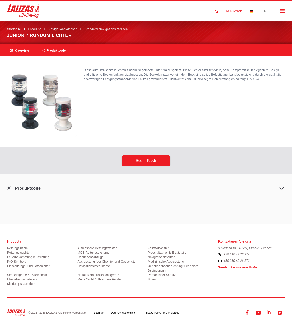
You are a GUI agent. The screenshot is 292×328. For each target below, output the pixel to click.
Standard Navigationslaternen (106, 29)
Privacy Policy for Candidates (161, 312)
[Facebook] (247, 312)
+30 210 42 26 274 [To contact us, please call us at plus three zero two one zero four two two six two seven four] (237, 254)
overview (19, 50)
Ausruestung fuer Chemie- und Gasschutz (107, 261)
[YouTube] (258, 312)
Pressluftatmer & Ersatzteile (167, 252)
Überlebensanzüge (91, 257)
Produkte (34, 29)
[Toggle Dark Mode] (265, 11)
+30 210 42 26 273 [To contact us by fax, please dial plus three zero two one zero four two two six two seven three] (237, 260)
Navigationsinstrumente (94, 266)
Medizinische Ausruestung (166, 261)
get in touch (146, 160)
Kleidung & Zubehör (21, 284)
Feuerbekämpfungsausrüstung (28, 257)
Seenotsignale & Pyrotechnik (27, 275)
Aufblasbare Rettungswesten (97, 248)
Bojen (152, 279)
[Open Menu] (278, 11)
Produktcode (53, 50)
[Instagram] (279, 312)
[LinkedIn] (269, 312)
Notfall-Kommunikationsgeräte (98, 275)
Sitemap (99, 312)
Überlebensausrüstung (23, 279)
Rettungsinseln (17, 248)
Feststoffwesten (159, 248)
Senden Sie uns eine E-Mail (238, 267)
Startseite (14, 29)
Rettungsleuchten (19, 252)
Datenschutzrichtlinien (124, 312)
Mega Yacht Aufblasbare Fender (100, 279)
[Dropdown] (252, 11)
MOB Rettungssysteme (94, 252)
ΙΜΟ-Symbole (234, 11)
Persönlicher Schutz (162, 275)
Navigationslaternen (62, 29)
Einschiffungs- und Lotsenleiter (28, 266)
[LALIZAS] (23, 11)
